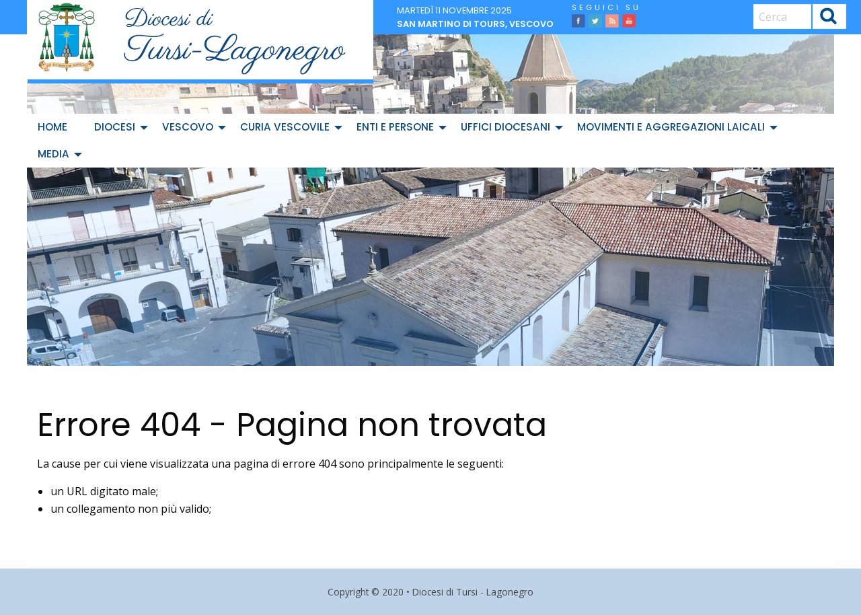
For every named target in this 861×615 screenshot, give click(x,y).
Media (53, 154)
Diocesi (114, 127)
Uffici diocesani (505, 127)
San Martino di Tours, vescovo (475, 24)
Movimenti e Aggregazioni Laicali (671, 127)
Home (52, 127)
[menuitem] (55, 127)
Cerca (828, 18)
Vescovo (187, 127)
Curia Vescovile (285, 127)
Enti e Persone (395, 127)
